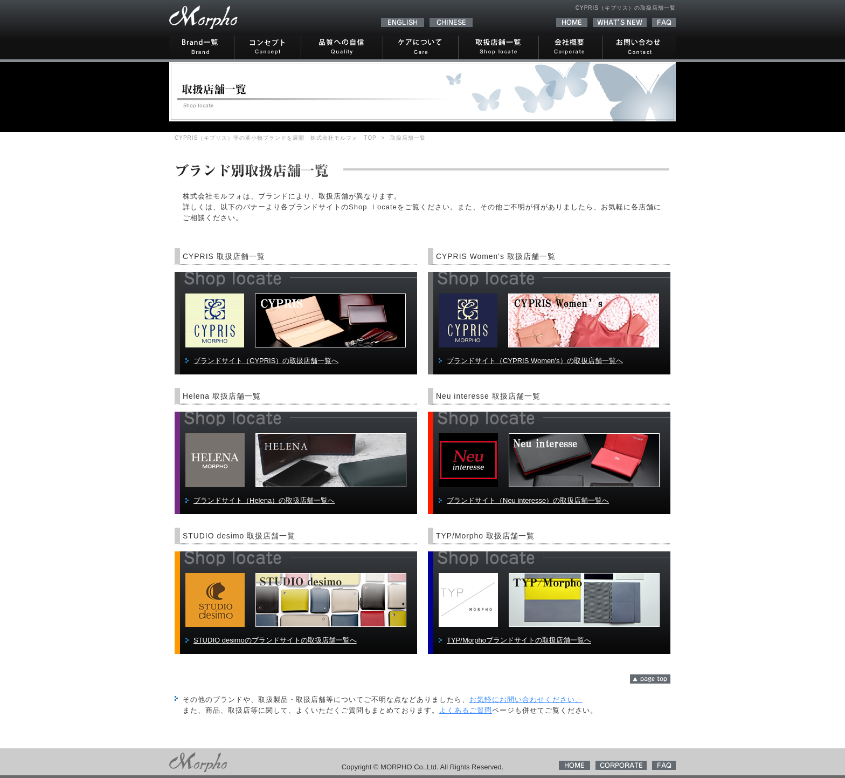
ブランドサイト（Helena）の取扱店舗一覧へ (264, 500)
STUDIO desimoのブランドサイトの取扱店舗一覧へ (275, 640)
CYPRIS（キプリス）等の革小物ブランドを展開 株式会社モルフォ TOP (276, 138)
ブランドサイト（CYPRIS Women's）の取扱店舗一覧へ (535, 361)
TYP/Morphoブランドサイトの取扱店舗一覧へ (519, 640)
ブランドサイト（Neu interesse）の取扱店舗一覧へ (528, 500)
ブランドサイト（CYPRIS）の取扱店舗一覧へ (265, 361)
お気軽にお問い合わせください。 (526, 699)
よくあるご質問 (465, 710)
